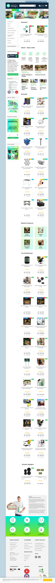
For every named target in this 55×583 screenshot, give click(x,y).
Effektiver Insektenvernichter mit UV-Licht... (27, 127)
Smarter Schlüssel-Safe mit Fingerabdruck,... (41, 368)
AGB (25, 560)
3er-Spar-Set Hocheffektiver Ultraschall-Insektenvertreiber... (40, 449)
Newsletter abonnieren (28, 546)
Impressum (26, 558)
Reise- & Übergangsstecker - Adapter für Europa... (41, 127)
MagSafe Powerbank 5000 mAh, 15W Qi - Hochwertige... (27, 107)
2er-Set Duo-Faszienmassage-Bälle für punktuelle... (27, 477)
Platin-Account (27, 548)
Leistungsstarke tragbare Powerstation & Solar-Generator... (41, 408)
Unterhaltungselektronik (39, 543)
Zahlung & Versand (13, 542)
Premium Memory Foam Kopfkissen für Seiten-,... (40, 107)
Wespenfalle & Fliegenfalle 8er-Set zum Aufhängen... (41, 35)
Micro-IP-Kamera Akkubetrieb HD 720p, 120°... (41, 188)
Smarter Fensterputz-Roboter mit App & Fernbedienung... (41, 327)
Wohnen (8, 26)
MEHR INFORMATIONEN (13, 74)
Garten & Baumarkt (10, 28)
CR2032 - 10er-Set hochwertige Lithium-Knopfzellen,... (27, 168)
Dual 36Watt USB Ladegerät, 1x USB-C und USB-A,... (40, 168)
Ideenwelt (9, 40)
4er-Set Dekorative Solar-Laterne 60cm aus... (41, 306)
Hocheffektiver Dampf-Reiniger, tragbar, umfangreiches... (27, 449)
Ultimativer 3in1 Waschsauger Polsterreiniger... (27, 286)
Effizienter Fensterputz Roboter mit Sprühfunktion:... (40, 388)
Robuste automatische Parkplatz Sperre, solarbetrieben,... (27, 388)
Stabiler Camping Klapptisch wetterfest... (27, 188)
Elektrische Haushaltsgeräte (40, 546)
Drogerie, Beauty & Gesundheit (10, 36)
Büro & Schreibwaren (10, 38)
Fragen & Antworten (13, 546)
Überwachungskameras (39, 545)
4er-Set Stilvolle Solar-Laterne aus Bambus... (27, 306)
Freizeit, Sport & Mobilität (11, 30)
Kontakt (11, 549)
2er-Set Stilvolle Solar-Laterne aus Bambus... (27, 347)
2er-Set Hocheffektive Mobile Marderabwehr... (40, 209)
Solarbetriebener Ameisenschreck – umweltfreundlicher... (41, 147)
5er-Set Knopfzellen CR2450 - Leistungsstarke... (27, 35)
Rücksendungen (13, 544)
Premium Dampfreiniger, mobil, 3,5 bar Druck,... (27, 408)
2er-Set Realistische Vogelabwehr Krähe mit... (41, 429)
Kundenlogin (37, 1)
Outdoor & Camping (10, 32)
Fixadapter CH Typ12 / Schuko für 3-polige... (41, 286)
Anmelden (13, 137)
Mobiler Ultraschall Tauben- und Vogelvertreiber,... (27, 266)
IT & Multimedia (10, 21)
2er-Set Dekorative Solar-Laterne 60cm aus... (27, 327)
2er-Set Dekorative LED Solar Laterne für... (27, 429)
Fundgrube (9, 42)
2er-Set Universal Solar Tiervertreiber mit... (27, 368)
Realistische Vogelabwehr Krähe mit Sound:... (40, 266)
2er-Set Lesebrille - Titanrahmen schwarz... (27, 209)
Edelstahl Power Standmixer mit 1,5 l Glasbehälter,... (40, 347)
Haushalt (8, 23)
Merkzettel (44, 1)
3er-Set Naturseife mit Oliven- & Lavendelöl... (40, 477)
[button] (22, 35)
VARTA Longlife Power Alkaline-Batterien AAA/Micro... (27, 147)
